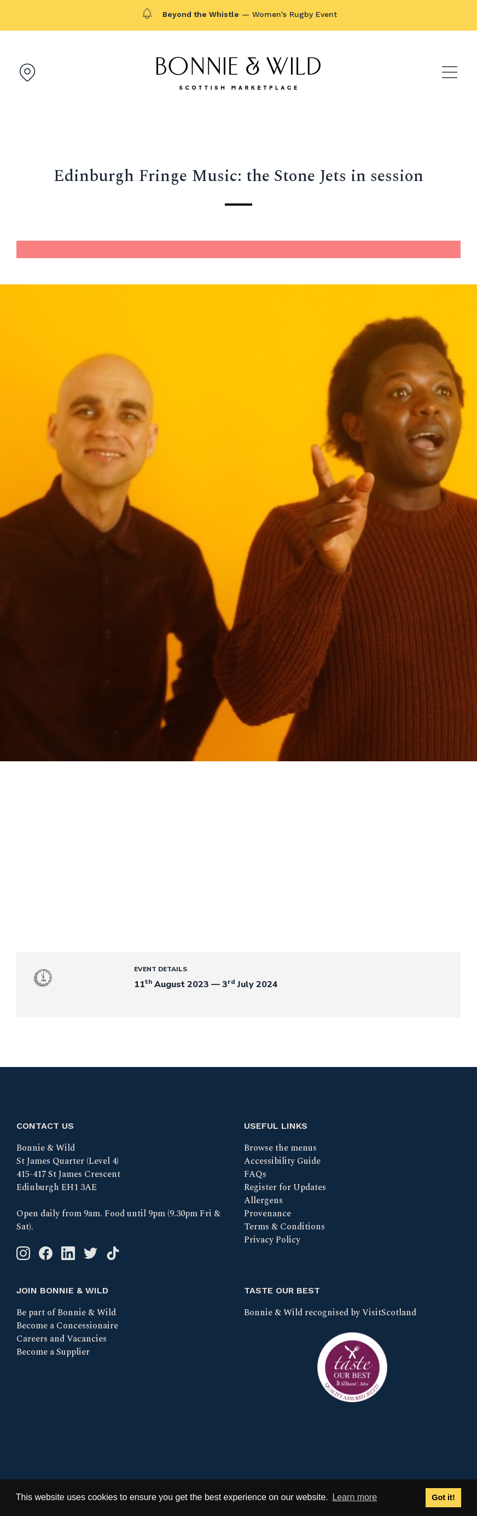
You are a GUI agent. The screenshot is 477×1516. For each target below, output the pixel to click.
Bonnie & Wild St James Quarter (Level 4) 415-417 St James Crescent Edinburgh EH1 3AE (68, 1167)
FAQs (255, 1174)
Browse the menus (280, 1148)
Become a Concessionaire (67, 1325)
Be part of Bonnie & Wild (66, 1312)
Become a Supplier (53, 1351)
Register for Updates (285, 1187)
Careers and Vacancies (61, 1338)
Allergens (263, 1200)
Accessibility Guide (282, 1161)
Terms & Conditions (284, 1226)
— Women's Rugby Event (249, 14)
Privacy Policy (272, 1239)
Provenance (267, 1213)
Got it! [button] (443, 1497)
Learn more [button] (354, 1497)
